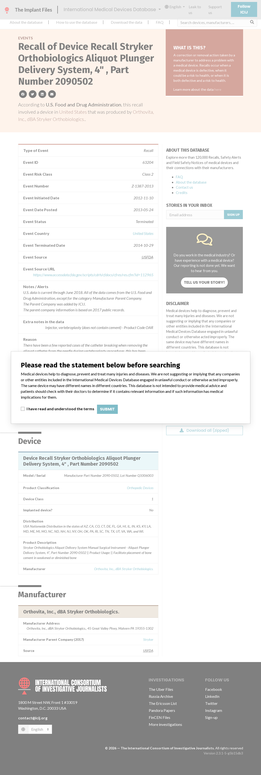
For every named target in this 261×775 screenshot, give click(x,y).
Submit (107, 409)
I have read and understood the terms (60, 408)
